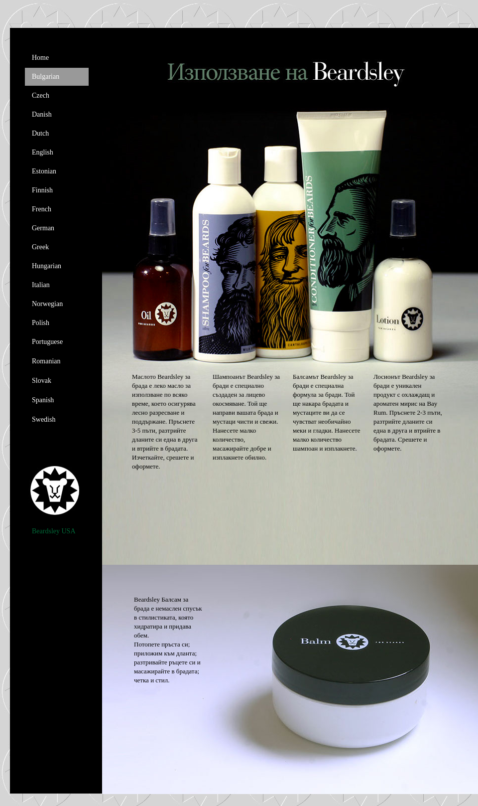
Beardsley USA (54, 531)
